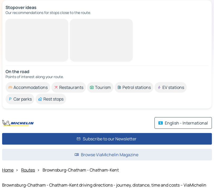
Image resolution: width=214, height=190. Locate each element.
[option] (28, 87)
